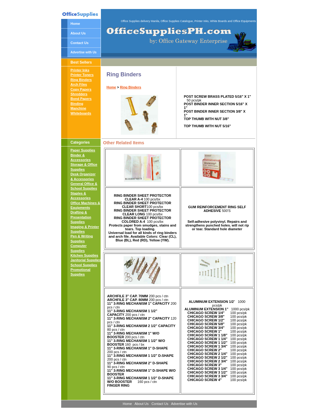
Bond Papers (81, 99)
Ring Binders (81, 80)
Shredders (78, 94)
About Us (78, 33)
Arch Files (78, 84)
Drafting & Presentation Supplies (80, 217)
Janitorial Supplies (85, 260)
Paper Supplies (82, 150)
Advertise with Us (83, 52)
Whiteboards (80, 113)
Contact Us (79, 43)
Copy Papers (80, 89)
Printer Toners (81, 75)
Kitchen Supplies (84, 255)
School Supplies (83, 265)
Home (75, 23)
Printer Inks (79, 70)
